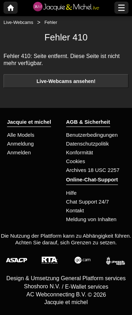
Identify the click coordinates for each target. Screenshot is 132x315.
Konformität (79, 152)
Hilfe (71, 193)
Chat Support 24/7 (87, 202)
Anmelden (19, 152)
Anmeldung (20, 144)
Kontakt (75, 210)
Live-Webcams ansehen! (66, 81)
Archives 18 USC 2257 (93, 170)
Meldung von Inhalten (91, 219)
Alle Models (20, 135)
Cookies (75, 161)
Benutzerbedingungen (92, 135)
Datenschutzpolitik (87, 144)
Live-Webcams (18, 22)
